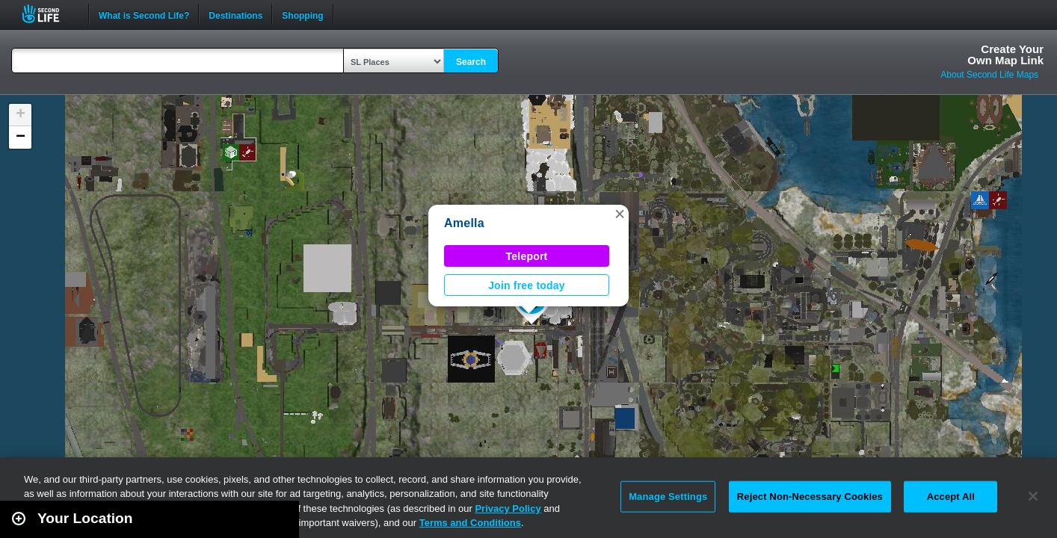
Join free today (526, 285)
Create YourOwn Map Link (1005, 55)
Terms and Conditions (470, 522)
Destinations (235, 14)
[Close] (1033, 496)
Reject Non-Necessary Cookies (810, 496)
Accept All (951, 496)
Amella (464, 223)
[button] (620, 214)
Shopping (302, 14)
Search (471, 62)
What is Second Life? (144, 14)
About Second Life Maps (989, 74)
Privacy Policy (507, 508)
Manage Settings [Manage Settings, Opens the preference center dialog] (668, 496)
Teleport (527, 256)
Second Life (49, 14)
